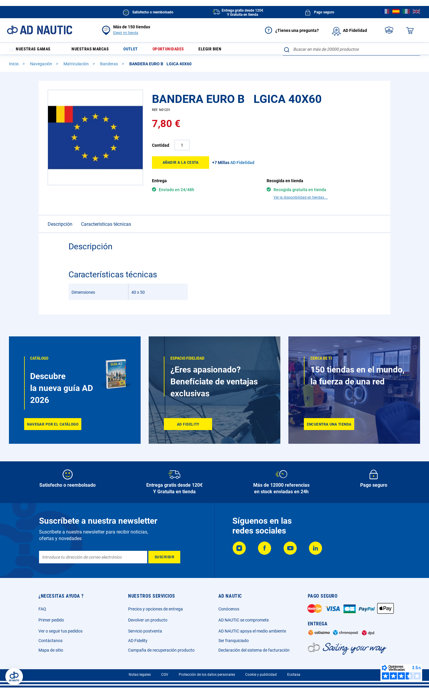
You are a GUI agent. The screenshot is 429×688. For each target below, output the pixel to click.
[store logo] (39, 30)
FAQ (42, 609)
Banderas (109, 66)
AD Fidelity (137, 640)
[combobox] (351, 49)
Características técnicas (106, 227)
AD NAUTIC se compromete (243, 620)
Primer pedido (51, 620)
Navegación (41, 66)
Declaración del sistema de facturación (254, 650)
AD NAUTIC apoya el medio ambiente (252, 631)
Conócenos (228, 609)
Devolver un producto (147, 620)
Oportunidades (179, 50)
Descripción (60, 227)
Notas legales (140, 674)
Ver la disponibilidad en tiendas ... (300, 200)
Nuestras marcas (94, 50)
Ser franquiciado (233, 640)
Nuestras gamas (33, 50)
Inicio (14, 66)
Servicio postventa (145, 631)
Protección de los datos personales (207, 674)
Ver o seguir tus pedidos (60, 631)
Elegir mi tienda (125, 33)
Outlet (138, 50)
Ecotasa (293, 674)
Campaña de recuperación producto (161, 650)
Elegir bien (225, 50)
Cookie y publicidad (261, 674)
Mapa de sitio (50, 650)
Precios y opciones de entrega (155, 609)
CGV (164, 674)
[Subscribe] (164, 557)
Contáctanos (50, 640)
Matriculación (76, 66)
